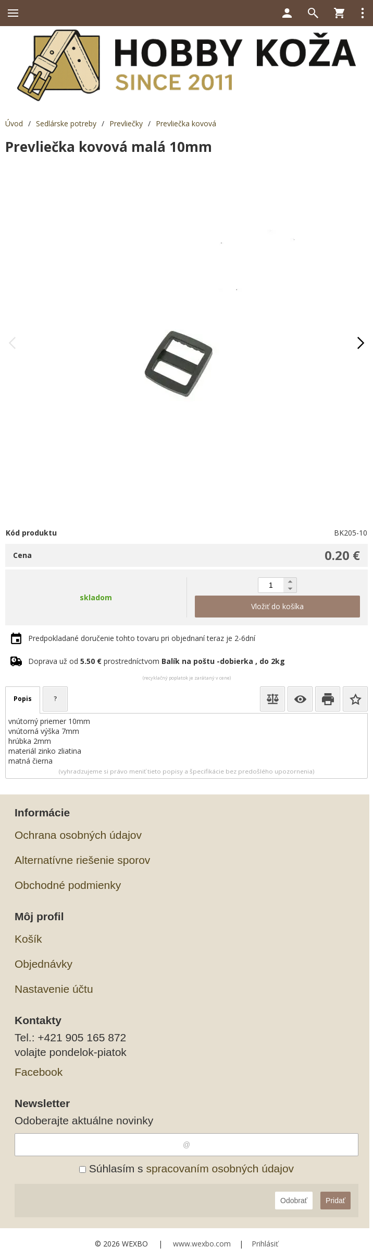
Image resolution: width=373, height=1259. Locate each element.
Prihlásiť (265, 1244)
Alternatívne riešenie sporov (82, 860)
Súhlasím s (186, 1168)
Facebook (39, 1072)
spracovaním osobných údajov (220, 1168)
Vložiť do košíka (277, 606)
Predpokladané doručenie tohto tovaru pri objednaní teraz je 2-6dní (141, 638)
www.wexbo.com (202, 1244)
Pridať (335, 1200)
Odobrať (293, 1200)
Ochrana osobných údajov (78, 835)
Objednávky (43, 964)
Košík (28, 939)
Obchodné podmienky (68, 885)
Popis (23, 698)
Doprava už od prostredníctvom (156, 661)
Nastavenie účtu (54, 989)
